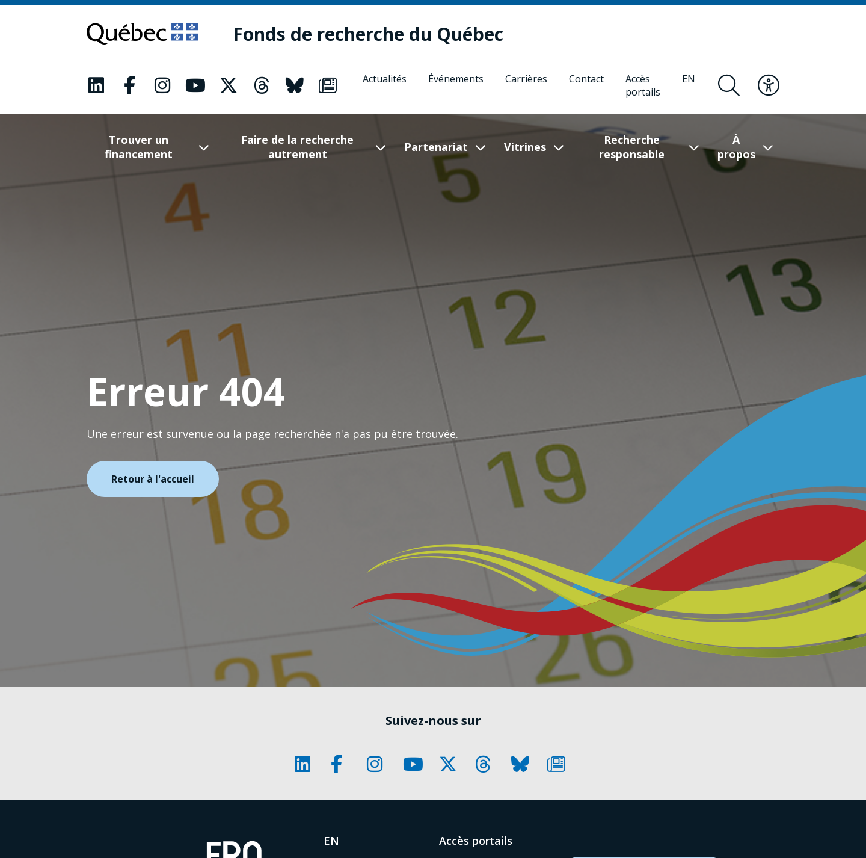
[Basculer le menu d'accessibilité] (768, 85)
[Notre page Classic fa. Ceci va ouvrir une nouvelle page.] (96, 85)
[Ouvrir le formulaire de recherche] (729, 85)
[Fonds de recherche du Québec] (368, 34)
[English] (688, 85)
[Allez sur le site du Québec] (142, 34)
